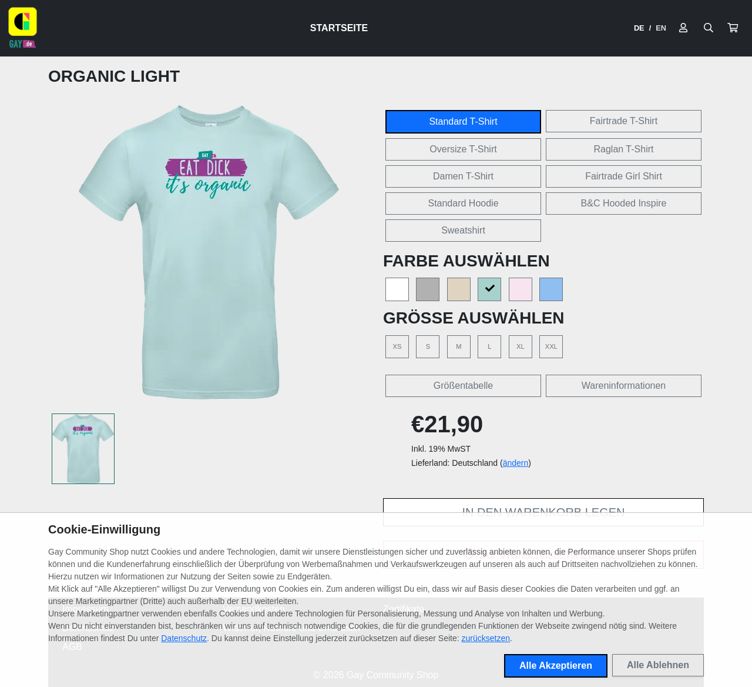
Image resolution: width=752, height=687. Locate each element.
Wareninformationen (624, 386)
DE (639, 28)
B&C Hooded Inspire (624, 203)
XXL (551, 346)
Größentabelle (463, 386)
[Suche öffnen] (708, 28)
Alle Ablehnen (658, 665)
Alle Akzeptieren (555, 666)
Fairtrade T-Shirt (623, 121)
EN (661, 28)
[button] (732, 28)
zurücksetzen (486, 638)
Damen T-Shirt (463, 176)
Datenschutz (184, 638)
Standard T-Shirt (463, 121)
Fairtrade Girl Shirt (623, 176)
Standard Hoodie (463, 203)
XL (520, 346)
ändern (516, 463)
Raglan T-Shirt (624, 149)
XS (397, 346)
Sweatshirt (463, 230)
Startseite (339, 28)
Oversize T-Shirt (462, 149)
